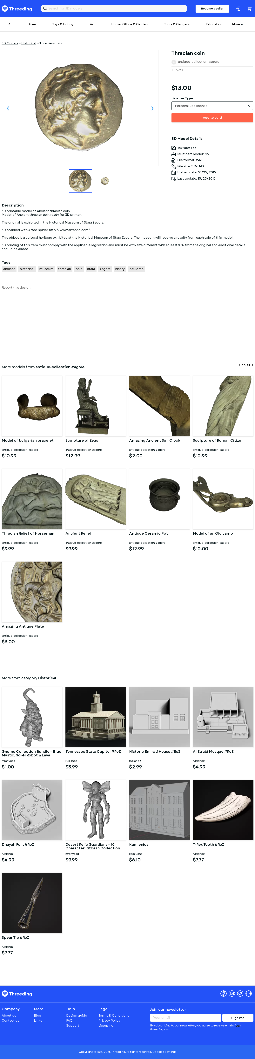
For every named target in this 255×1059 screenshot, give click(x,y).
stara (91, 269)
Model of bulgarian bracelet (28, 441)
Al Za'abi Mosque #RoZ (213, 752)
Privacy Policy (109, 1020)
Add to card (212, 117)
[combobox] (212, 106)
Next (152, 108)
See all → (246, 365)
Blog (37, 1015)
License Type (182, 98)
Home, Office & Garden (129, 24)
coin (79, 269)
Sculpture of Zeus (81, 441)
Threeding (17, 8)
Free (32, 24)
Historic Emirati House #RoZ (154, 752)
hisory (120, 269)
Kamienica (139, 845)
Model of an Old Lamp (213, 534)
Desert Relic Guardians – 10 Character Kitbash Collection (92, 847)
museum (46, 269)
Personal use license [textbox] (191, 106)
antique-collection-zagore (198, 61)
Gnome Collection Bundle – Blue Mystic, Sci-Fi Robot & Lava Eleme (31, 754)
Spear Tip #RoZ (15, 938)
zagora (105, 269)
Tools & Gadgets (177, 24)
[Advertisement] (118, 326)
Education (214, 24)
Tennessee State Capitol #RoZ (93, 752)
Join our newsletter (168, 1009)
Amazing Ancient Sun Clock (154, 441)
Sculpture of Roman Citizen (218, 441)
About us (9, 1015)
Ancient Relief (78, 534)
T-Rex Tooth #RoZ (208, 845)
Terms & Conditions (113, 1015)
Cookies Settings (164, 1052)
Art (92, 24)
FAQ (69, 1020)
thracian (64, 269)
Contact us (10, 1020)
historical (27, 269)
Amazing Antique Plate (23, 627)
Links (38, 1020)
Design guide (76, 1015)
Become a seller (212, 8)
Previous (8, 108)
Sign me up (238, 1019)
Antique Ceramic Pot (148, 534)
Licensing (105, 1025)
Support (72, 1025)
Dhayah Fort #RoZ (18, 845)
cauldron (137, 269)
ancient (9, 269)
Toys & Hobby (62, 24)
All (10, 24)
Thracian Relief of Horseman (28, 534)
